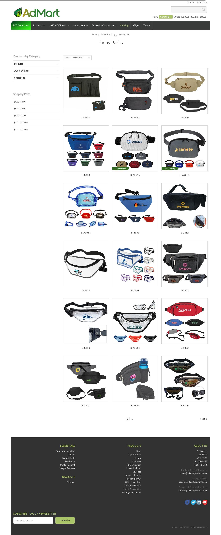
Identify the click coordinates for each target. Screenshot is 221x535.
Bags (138, 451)
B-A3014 (86, 232)
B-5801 (135, 290)
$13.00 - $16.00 (20, 129)
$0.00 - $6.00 (19, 101)
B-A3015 (184, 174)
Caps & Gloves (134, 454)
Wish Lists (202, 2)
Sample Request (67, 468)
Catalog (124, 25)
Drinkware (136, 461)
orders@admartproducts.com (193, 481)
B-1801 (86, 405)
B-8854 (184, 117)
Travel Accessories (132, 489)
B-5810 (86, 117)
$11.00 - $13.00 (20, 122)
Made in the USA (133, 478)
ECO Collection (21, 25)
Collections (80, 25)
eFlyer (136, 25)
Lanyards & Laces (132, 475)
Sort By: (68, 57)
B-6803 (135, 232)
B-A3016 (135, 174)
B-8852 (184, 232)
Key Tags (136, 471)
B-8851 (184, 290)
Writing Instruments (131, 492)
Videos (146, 25)
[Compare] (166, 17)
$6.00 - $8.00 (19, 108)
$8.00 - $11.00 (20, 115)
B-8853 (86, 174)
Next (203, 418)
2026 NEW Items (59, 25)
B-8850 (86, 347)
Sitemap (71, 482)
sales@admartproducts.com (193, 473)
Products (39, 25)
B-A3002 (135, 347)
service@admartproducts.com (192, 490)
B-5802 (86, 290)
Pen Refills (70, 461)
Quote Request (67, 464)
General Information (104, 25)
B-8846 (184, 405)
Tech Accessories (132, 485)
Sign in (190, 2)
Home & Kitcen (134, 468)
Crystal (137, 458)
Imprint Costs (68, 458)
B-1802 (184, 347)
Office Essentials (133, 482)
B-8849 (135, 405)
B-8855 (135, 117)
